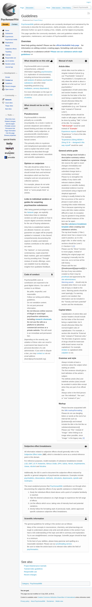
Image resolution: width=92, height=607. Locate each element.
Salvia (64, 464)
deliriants (49, 478)
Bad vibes (8, 109)
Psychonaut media (11, 39)
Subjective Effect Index (33, 454)
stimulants (58, 478)
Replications (9, 43)
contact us (41, 353)
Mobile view (59, 601)
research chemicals (43, 319)
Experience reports (69, 131)
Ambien (64, 350)
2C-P (35, 464)
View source (56, 8)
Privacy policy (25, 601)
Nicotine (43, 466)
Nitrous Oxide (51, 464)
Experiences (9, 36)
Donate (5, 24)
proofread (65, 277)
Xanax (26, 466)
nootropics (28, 481)
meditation (28, 88)
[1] (74, 246)
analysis (31, 80)
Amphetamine (79, 464)
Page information (10, 131)
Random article (10, 64)
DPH (59, 464)
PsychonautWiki (27, 24)
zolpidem (65, 353)
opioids (76, 478)
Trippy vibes (9, 106)
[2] (84, 438)
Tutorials (8, 55)
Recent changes (30, 575)
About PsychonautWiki (38, 601)
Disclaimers (50, 601)
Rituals (7, 46)
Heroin (70, 464)
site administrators (69, 279)
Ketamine (41, 464)
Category (25, 584)
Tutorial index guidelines (33, 569)
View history (66, 8)
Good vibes (9, 103)
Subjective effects (11, 49)
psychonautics (46, 72)
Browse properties (10, 135)
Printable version (10, 126)
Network (30, 212)
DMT (30, 464)
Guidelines (8, 83)
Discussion (29, 8)
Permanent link (10, 128)
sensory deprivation (40, 88)
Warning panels (68, 282)
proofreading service (64, 544)
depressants (67, 478)
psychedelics (29, 478)
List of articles (9, 61)
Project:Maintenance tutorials (35, 566)
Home (7, 30)
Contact (14, 24)
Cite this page (10, 133)
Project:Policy (38, 20)
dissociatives (40, 478)
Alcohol (33, 466)
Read (48, 8)
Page (22, 8)
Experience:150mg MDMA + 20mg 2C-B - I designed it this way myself (73, 142)
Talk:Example (67, 126)
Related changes (10, 121)
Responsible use (30, 572)
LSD (26, 464)
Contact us (9, 80)
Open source (9, 89)
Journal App (9, 67)
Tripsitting (8, 52)
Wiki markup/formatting (73, 410)
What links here (10, 119)
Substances (9, 33)
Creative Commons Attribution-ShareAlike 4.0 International (56, 597)
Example (73, 129)
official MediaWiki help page (67, 45)
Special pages (10, 124)
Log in (89, 2)
